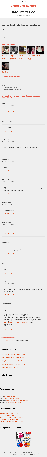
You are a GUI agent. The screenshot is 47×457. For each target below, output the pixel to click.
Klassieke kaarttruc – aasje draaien (12, 89)
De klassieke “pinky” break (14, 402)
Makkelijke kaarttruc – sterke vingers (11, 367)
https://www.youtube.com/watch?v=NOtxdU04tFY (16, 322)
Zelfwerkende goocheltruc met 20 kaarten (10, 419)
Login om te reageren (9, 111)
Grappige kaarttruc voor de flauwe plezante (17, 400)
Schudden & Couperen (14, 394)
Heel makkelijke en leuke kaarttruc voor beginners (14, 354)
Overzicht (4, 380)
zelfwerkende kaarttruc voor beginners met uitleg (13, 57)
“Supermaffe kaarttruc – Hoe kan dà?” (22, 57)
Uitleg (4, 85)
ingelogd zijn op (10, 340)
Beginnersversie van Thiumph (11, 398)
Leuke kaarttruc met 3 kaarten (39, 56)
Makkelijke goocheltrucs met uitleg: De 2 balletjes (14, 357)
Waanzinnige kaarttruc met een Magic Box (5, 57)
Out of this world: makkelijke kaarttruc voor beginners (31, 57)
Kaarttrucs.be (23, 12)
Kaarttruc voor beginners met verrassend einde (13, 364)
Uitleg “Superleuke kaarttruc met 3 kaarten (12, 361)
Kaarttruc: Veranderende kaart (5, 73)
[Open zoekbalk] (44, 20)
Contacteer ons (31, 454)
